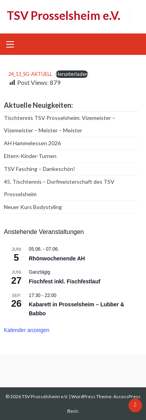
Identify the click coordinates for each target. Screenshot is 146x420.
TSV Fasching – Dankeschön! (39, 168)
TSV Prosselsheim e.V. (63, 15)
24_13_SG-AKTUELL (30, 74)
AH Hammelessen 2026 (32, 143)
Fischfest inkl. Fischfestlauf (64, 281)
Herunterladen (72, 74)
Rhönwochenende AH (57, 258)
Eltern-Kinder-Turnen (30, 156)
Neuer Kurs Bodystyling (33, 207)
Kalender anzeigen (26, 330)
